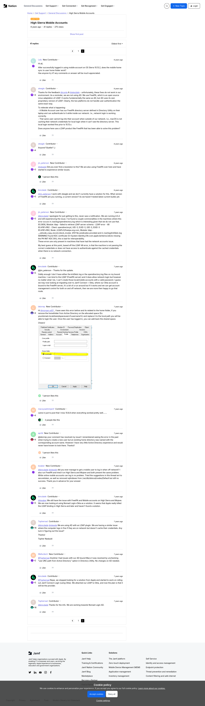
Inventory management (119, 676)
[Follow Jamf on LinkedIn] (35, 672)
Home (30, 13)
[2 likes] (49, 420)
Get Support (52, 6)
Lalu (40, 60)
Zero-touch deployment (119, 663)
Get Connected (70, 6)
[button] (179, 6)
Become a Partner (89, 680)
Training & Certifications (92, 663)
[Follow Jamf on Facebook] (50, 672)
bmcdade (42, 190)
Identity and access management (160, 663)
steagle (41, 88)
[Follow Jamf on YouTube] (40, 672)
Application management (120, 671)
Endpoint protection (154, 667)
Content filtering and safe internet (161, 676)
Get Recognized (89, 6)
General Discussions (33, 6)
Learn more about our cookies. (151, 688)
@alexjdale (75, 92)
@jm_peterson (44, 194)
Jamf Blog (86, 671)
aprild (40, 433)
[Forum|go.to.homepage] (10, 6)
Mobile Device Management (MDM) (124, 667)
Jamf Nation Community (92, 667)
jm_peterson (43, 163)
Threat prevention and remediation (161, 671)
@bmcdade (43, 216)
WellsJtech (43, 554)
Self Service (151, 659)
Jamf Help (86, 659)
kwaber (41, 466)
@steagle (42, 167)
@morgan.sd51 (47, 310)
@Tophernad (44, 558)
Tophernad (43, 521)
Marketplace (87, 676)
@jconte (64, 92)
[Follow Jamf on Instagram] (45, 672)
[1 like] (48, 176)
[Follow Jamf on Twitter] (29, 672)
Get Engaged (108, 6)
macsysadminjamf (46, 409)
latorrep (41, 306)
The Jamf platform (117, 659)
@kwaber (42, 500)
